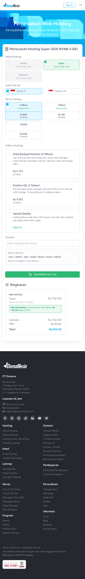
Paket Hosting (13, 56)
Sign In (69, 5)
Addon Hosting (14, 145)
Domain (9, 237)
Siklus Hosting (13, 99)
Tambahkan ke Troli (42, 274)
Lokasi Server (13, 85)
